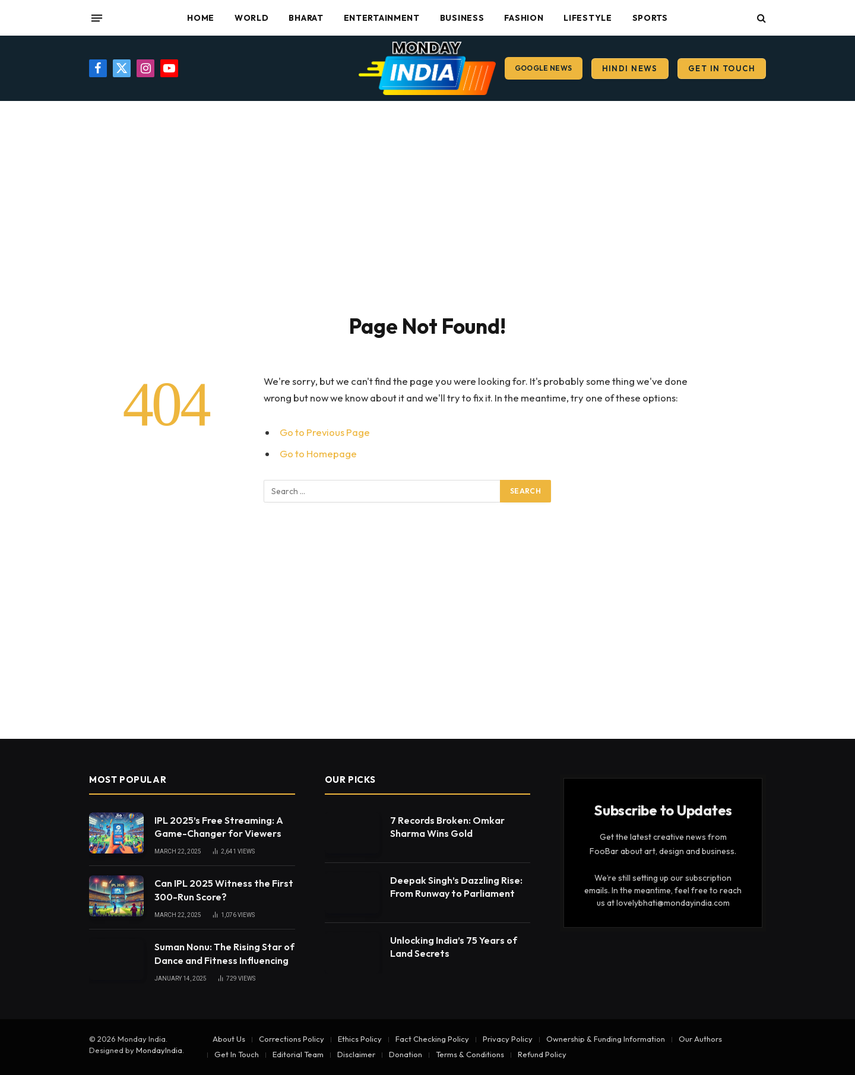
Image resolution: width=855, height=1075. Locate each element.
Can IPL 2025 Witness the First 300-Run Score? (223, 890)
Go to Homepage (318, 453)
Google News (543, 68)
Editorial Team (298, 1054)
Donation (405, 1054)
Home (200, 17)
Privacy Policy (508, 1039)
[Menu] (96, 17)
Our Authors (700, 1039)
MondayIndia (159, 1050)
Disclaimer (356, 1054)
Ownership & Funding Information (605, 1039)
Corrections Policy (291, 1039)
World (252, 17)
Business (462, 17)
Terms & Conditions (470, 1054)
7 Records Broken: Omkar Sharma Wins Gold (447, 827)
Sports (650, 17)
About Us (229, 1039)
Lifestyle (587, 17)
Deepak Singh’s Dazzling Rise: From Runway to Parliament (456, 887)
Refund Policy (542, 1054)
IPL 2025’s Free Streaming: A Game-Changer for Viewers (218, 827)
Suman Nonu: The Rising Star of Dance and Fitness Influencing (224, 953)
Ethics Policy (360, 1039)
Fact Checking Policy (432, 1039)
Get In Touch (721, 68)
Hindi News (630, 68)
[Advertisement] (427, 205)
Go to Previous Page (325, 432)
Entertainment (382, 17)
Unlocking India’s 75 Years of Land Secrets (453, 947)
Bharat (306, 17)
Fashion (523, 17)
